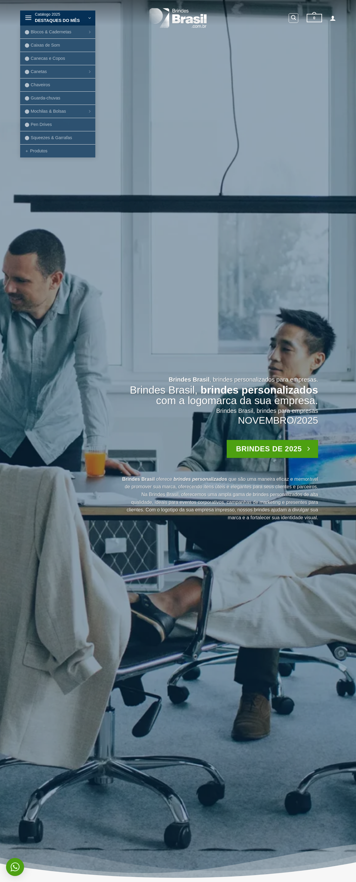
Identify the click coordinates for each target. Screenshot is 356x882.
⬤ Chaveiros (37, 84)
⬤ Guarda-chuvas (42, 98)
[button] (57, 18)
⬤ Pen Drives (38, 124)
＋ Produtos (36, 150)
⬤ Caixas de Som (42, 45)
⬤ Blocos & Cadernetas (59, 31)
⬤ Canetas (59, 71)
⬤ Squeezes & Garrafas (48, 137)
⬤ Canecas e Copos (45, 58)
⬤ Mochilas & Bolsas (59, 111)
